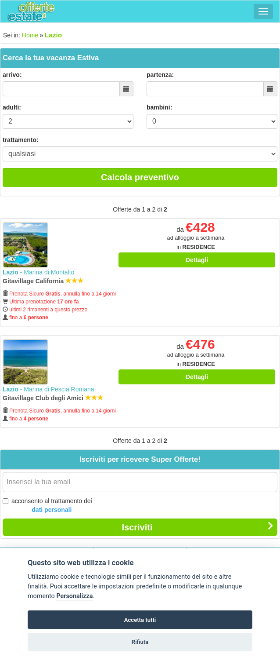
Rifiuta (140, 642)
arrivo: (12, 74)
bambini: (159, 107)
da (195, 238)
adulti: (12, 107)
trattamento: (21, 139)
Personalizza (74, 596)
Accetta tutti (140, 620)
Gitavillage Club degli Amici (53, 398)
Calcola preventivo (140, 177)
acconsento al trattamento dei (47, 505)
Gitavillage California (43, 281)
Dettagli (197, 259)
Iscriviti (197, 527)
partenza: (160, 74)
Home (30, 35)
